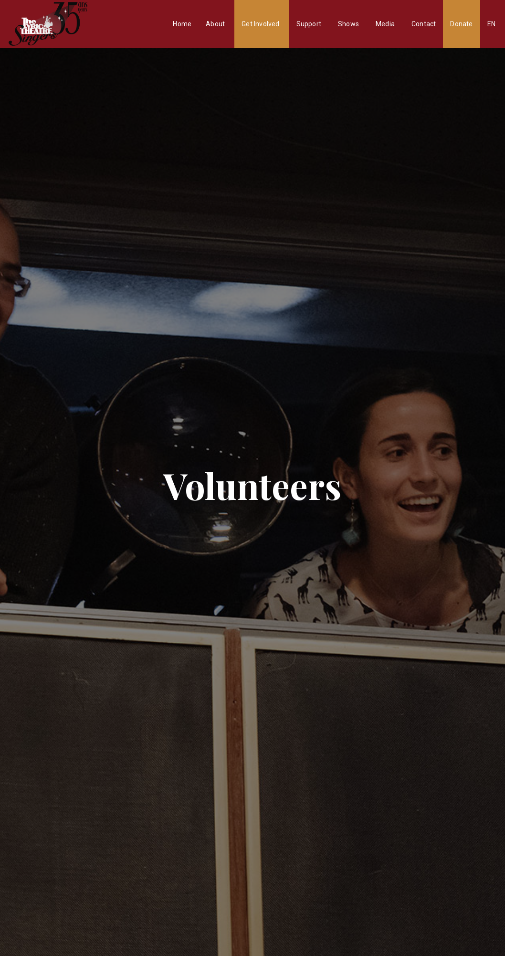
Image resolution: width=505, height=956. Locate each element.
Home (182, 24)
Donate (461, 24)
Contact (423, 24)
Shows (348, 24)
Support (308, 24)
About (215, 24)
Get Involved (260, 24)
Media (385, 24)
